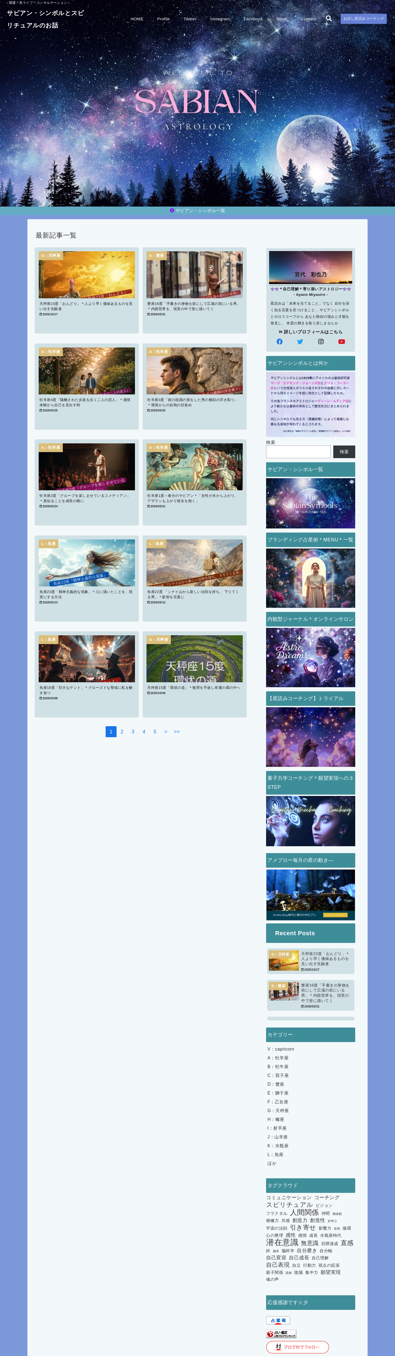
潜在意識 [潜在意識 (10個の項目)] (282, 1242)
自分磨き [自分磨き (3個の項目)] (307, 1251)
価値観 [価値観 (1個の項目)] (337, 1214)
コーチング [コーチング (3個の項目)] (327, 1198)
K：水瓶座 (278, 1146)
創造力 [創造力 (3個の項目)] (300, 1220)
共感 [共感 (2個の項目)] (285, 1220)
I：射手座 (277, 1128)
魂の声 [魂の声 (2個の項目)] (272, 1279)
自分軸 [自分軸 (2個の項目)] (326, 1251)
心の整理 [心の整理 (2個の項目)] (274, 1235)
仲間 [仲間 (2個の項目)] (325, 1213)
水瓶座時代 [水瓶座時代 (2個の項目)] (331, 1235)
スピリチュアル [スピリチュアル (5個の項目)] (289, 1205)
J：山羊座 (277, 1137)
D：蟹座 (275, 1084)
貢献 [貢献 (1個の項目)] (289, 1273)
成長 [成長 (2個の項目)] (313, 1235)
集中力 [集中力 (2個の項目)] (311, 1272)
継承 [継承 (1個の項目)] (276, 1251)
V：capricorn (280, 1049)
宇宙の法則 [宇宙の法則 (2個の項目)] (276, 1228)
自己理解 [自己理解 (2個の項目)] (320, 1258)
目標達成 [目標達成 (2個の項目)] (329, 1243)
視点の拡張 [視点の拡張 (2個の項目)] (329, 1265)
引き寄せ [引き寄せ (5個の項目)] (303, 1227)
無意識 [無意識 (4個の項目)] (310, 1243)
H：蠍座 (275, 1119)
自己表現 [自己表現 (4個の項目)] (278, 1265)
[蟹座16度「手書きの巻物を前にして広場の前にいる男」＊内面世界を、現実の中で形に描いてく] (311, 995)
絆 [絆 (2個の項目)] (268, 1251)
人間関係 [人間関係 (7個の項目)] (304, 1212)
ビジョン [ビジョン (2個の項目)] (324, 1205)
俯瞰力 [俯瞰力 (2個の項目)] (272, 1220)
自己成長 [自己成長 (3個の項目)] (299, 1258)
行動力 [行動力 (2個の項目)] (309, 1265)
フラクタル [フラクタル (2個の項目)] (276, 1213)
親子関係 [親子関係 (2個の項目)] (274, 1272)
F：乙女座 (277, 1102)
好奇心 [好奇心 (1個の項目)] (332, 1221)
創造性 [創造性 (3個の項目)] (317, 1220)
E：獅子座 (278, 1093)
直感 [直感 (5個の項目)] (347, 1243)
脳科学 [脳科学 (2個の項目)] (288, 1251)
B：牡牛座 (278, 1067)
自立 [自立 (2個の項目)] (296, 1265)
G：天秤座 (278, 1111)
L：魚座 (275, 1154)
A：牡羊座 (278, 1058)
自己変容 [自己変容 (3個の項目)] (276, 1258)
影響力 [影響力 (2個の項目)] (325, 1228)
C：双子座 (278, 1075)
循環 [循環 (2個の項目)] (347, 1228)
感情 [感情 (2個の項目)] (302, 1235)
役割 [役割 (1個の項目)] (337, 1228)
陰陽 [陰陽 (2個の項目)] (298, 1272)
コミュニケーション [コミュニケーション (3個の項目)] (289, 1198)
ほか (271, 1163)
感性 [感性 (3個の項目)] (291, 1235)
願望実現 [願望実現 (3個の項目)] (331, 1272)
